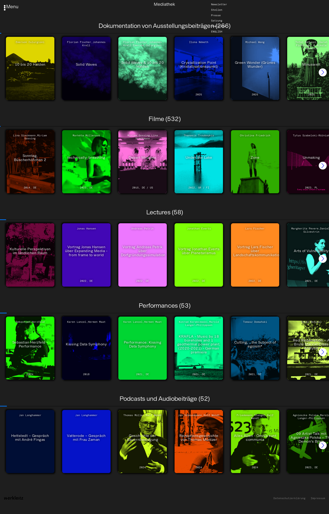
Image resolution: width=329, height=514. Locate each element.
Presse (216, 15)
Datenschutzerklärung (289, 498)
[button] (323, 72)
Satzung (216, 20)
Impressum (318, 498)
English (216, 31)
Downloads (218, 26)
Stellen (216, 9)
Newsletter (219, 4)
